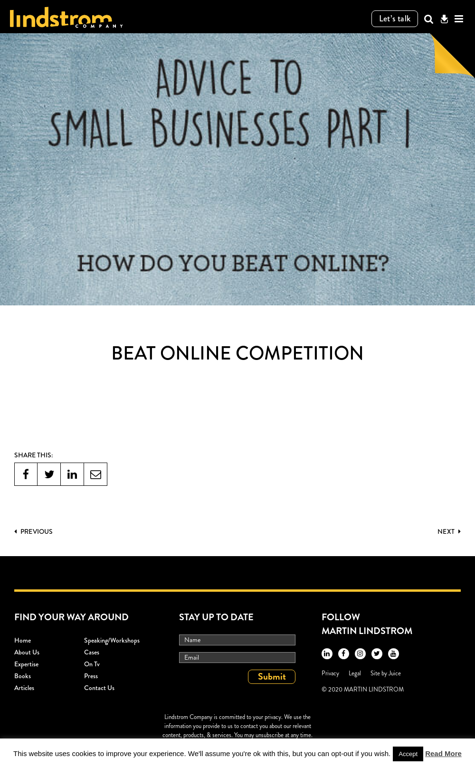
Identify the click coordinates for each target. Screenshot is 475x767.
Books (22, 676)
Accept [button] (408, 754)
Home (22, 640)
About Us (26, 652)
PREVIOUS (33, 531)
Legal (355, 673)
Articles (24, 687)
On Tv (92, 664)
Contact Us (99, 687)
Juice (395, 673)
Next (449, 531)
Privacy (330, 673)
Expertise (26, 664)
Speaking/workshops (112, 640)
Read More (443, 753)
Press (91, 676)
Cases (91, 652)
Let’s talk (395, 18)
